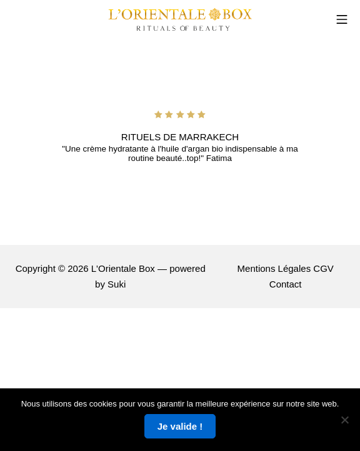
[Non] (344, 419)
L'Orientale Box (123, 268)
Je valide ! (180, 426)
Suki (117, 284)
